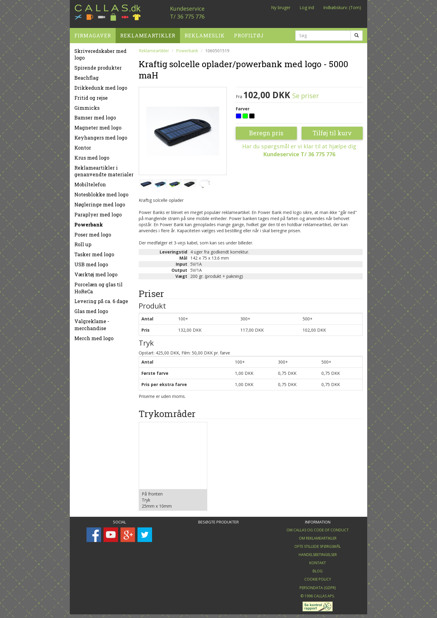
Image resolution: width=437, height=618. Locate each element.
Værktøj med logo (95, 272)
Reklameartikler (147, 33)
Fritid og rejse (91, 95)
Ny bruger (280, 7)
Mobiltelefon (90, 182)
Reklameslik (205, 33)
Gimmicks (87, 105)
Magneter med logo (97, 125)
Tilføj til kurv (332, 131)
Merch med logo (93, 336)
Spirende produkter (98, 65)
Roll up (82, 242)
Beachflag (86, 75)
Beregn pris (266, 131)
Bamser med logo (95, 115)
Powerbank (88, 222)
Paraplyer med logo (98, 212)
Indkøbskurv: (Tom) (342, 7)
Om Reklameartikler (318, 535)
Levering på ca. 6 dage (101, 299)
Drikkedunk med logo (100, 85)
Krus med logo (91, 155)
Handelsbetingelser (318, 552)
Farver (242, 106)
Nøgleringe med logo (99, 202)
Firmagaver (92, 33)
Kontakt (317, 560)
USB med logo (91, 262)
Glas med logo (91, 309)
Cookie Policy (317, 577)
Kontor (82, 145)
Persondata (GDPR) (318, 585)
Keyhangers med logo (100, 135)
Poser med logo (92, 232)
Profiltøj (249, 33)
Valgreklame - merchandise (91, 322)
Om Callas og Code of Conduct (317, 527)
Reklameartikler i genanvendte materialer (104, 168)
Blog (318, 568)
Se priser (305, 93)
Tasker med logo (94, 252)
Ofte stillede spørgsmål (317, 544)
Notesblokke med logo (101, 192)
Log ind (307, 7)
